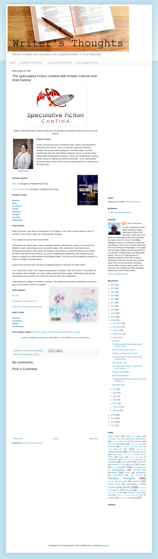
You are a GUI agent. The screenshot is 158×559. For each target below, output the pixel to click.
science (136, 481)
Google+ (16, 214)
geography (139, 459)
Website (16, 200)
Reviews (111, 481)
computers (132, 452)
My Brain (116, 341)
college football (115, 451)
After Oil (15, 184)
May (115, 396)
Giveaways (112, 462)
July (115, 389)
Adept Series (113, 436)
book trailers (113, 449)
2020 (113, 306)
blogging (121, 444)
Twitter (15, 209)
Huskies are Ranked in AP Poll (124, 353)
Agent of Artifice (133, 436)
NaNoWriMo (141, 473)
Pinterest (16, 212)
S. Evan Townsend (133, 223)
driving (143, 452)
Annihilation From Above (117, 439)
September (117, 334)
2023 (113, 295)
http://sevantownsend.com (120, 212)
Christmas (139, 449)
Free (140, 457)
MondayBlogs (118, 470)
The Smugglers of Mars (88, 62)
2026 (113, 285)
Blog (14, 203)
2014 (113, 418)
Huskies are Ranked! (120, 372)
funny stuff (126, 459)
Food (121, 457)
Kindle (143, 467)
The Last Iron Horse (21, 189)
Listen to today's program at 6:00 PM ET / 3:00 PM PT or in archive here (55, 337)
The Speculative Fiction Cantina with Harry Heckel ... (127, 367)
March (115, 403)
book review (138, 446)
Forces (132, 457)
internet (135, 467)
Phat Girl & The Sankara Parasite (27, 307)
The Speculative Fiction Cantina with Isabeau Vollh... (127, 358)
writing (133, 497)
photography (118, 475)
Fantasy (115, 454)
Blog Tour (111, 444)
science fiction (114, 484)
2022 (113, 299)
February (117, 407)
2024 (113, 292)
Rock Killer (122, 481)
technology (128, 490)
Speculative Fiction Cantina (29, 354)
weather (111, 498)
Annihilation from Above (31, 62)
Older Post (93, 439)
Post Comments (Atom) (32, 443)
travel (120, 493)
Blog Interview (136, 441)
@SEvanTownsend (133, 202)
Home (12, 62)
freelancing (112, 459)
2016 (113, 320)
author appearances (137, 439)
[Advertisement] (127, 89)
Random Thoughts (121, 478)
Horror (114, 467)
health (132, 464)
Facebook (17, 206)
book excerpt (134, 444)
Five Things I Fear (119, 363)
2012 (113, 425)
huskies (122, 467)
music (127, 473)
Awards (114, 441)
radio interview (136, 475)
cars (125, 449)
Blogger (106, 545)
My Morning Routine (120, 375)
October (116, 330)
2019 (113, 310)
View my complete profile (118, 274)
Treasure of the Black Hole (59, 62)
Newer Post (17, 439)
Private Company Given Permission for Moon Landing (56, 332)
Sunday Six (114, 490)
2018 (113, 313)
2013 (113, 422)
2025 (113, 288)
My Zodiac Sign (118, 385)
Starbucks (142, 487)
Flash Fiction (126, 454)
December (117, 323)
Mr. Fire (15, 295)
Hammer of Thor (118, 464)
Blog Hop (123, 441)
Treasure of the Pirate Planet (126, 495)
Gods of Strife (126, 462)
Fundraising (18, 326)
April (115, 400)
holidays (142, 464)
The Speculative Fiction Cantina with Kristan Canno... (127, 345)
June (115, 393)
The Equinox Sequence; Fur (24, 301)
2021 (113, 303)
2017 (113, 317)
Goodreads (17, 220)
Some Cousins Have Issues (123, 350)
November (117, 327)
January (116, 410)
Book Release (125, 446)
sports (126, 487)
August (116, 337)
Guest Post (141, 462)
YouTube (16, 217)
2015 (113, 415)
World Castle (123, 498)
